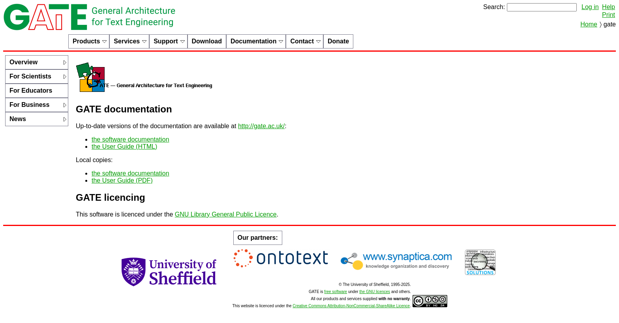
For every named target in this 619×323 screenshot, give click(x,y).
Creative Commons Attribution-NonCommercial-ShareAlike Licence (351, 306)
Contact (302, 41)
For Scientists (30, 76)
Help (608, 7)
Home (588, 24)
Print (608, 14)
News (17, 119)
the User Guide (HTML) (124, 146)
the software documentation (130, 139)
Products (86, 41)
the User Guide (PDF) (122, 180)
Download (207, 41)
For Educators (30, 90)
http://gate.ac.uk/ (261, 126)
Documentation (253, 41)
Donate (338, 41)
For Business (29, 104)
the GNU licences (374, 291)
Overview (23, 62)
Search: (494, 7)
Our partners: (258, 237)
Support (166, 41)
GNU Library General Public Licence (226, 214)
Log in (590, 7)
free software (335, 291)
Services (127, 41)
